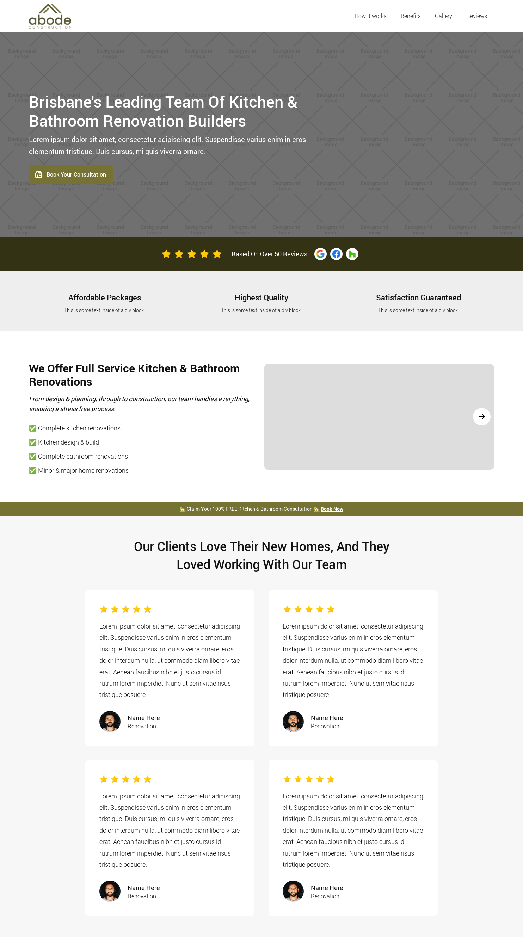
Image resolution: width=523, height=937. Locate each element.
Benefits (411, 16)
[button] (482, 416)
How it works (371, 16)
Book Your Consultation (76, 174)
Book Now (332, 509)
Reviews (476, 16)
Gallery (443, 16)
